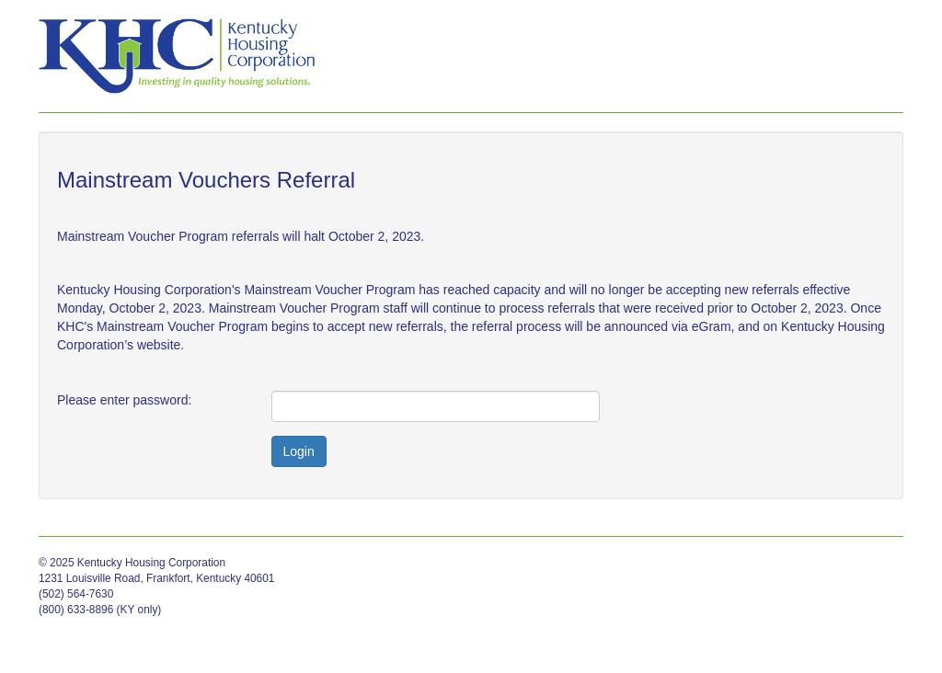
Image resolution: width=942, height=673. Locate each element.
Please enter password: (124, 400)
